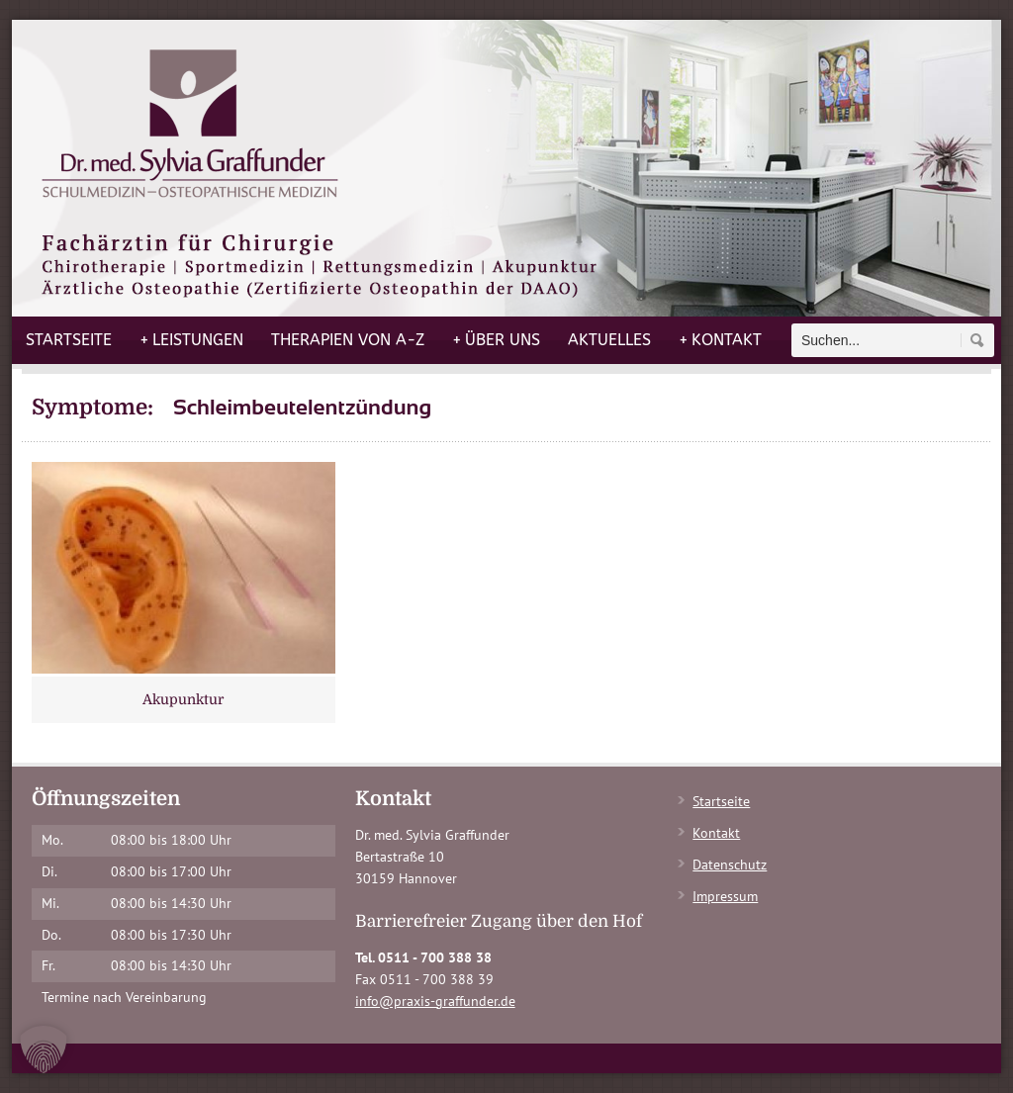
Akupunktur (183, 699)
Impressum (725, 896)
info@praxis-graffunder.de (435, 1001)
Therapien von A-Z (347, 339)
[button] (43, 1049)
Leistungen (191, 340)
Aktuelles (609, 339)
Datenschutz (729, 864)
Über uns (496, 340)
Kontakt (720, 340)
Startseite (69, 339)
